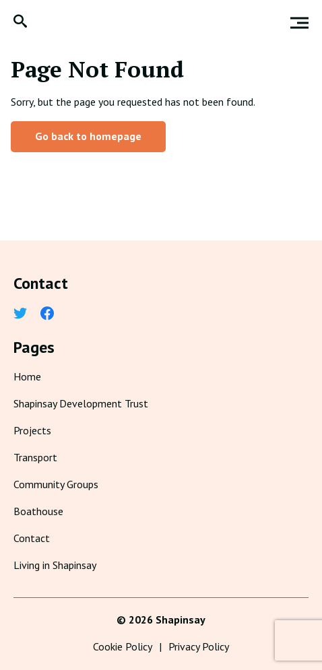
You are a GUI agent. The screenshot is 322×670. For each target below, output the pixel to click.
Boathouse (38, 511)
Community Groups (55, 484)
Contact (31, 538)
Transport (35, 457)
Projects (32, 430)
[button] (20, 22)
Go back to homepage (88, 136)
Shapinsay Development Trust (80, 403)
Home (27, 376)
